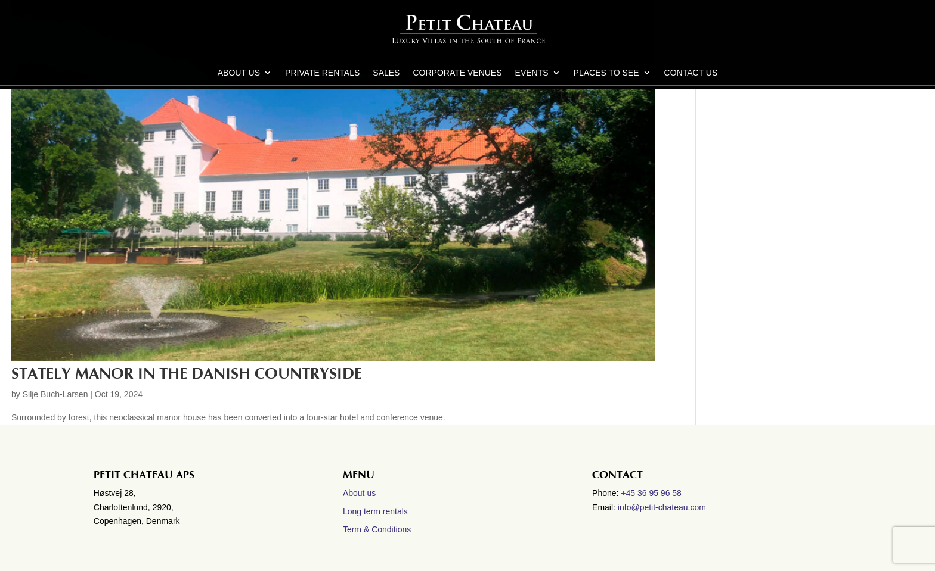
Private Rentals (322, 72)
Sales (386, 72)
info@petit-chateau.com (662, 507)
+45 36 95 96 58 (652, 493)
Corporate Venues (457, 72)
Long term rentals (375, 511)
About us (239, 72)
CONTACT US (691, 72)
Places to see (606, 72)
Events (532, 72)
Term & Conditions (377, 529)
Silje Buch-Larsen (55, 394)
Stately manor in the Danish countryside (186, 374)
